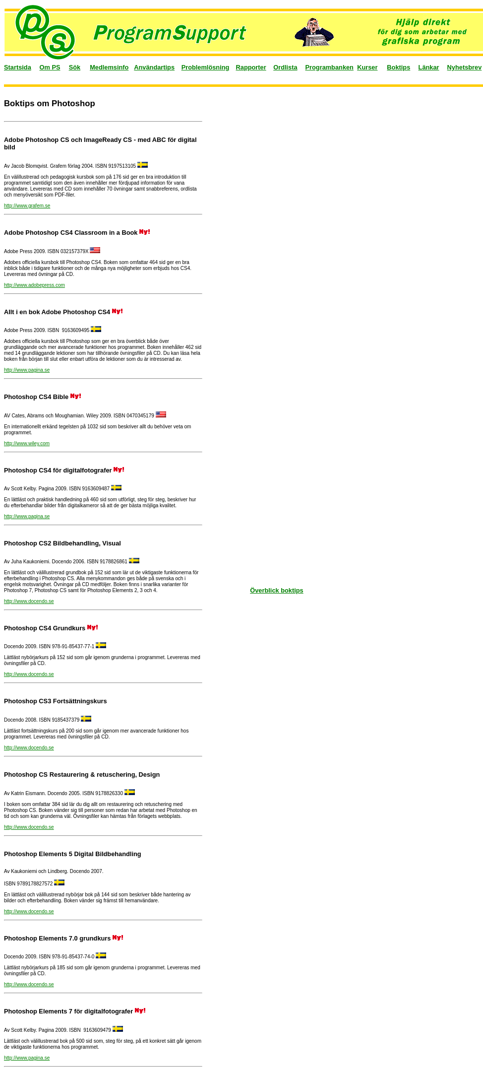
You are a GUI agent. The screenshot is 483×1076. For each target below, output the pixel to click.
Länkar (429, 67)
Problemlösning (205, 67)
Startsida (17, 67)
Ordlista (285, 67)
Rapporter (251, 67)
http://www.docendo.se (29, 601)
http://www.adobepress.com (34, 285)
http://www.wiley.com (27, 443)
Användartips (154, 67)
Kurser (367, 67)
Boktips (398, 67)
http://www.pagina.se (27, 370)
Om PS (50, 67)
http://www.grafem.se (27, 205)
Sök (74, 67)
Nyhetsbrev (464, 67)
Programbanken (329, 67)
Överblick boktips (276, 590)
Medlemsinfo (109, 67)
